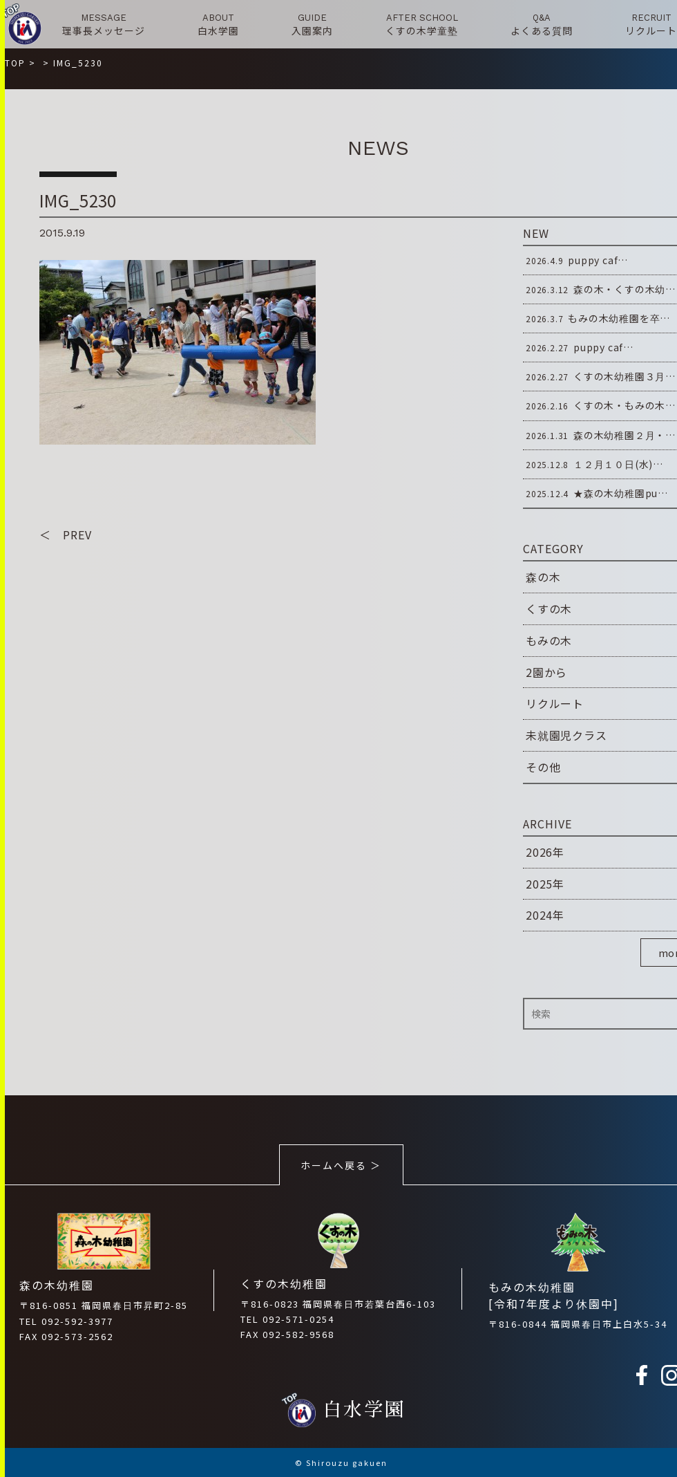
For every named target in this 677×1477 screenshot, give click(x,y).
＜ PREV (65, 534)
